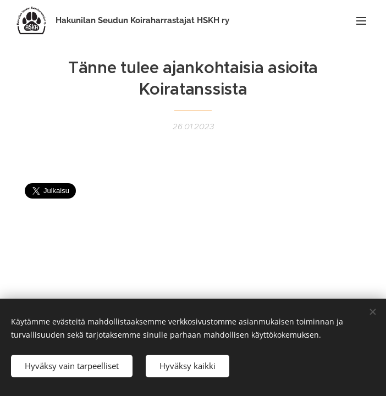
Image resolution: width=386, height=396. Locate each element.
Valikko (361, 20)
